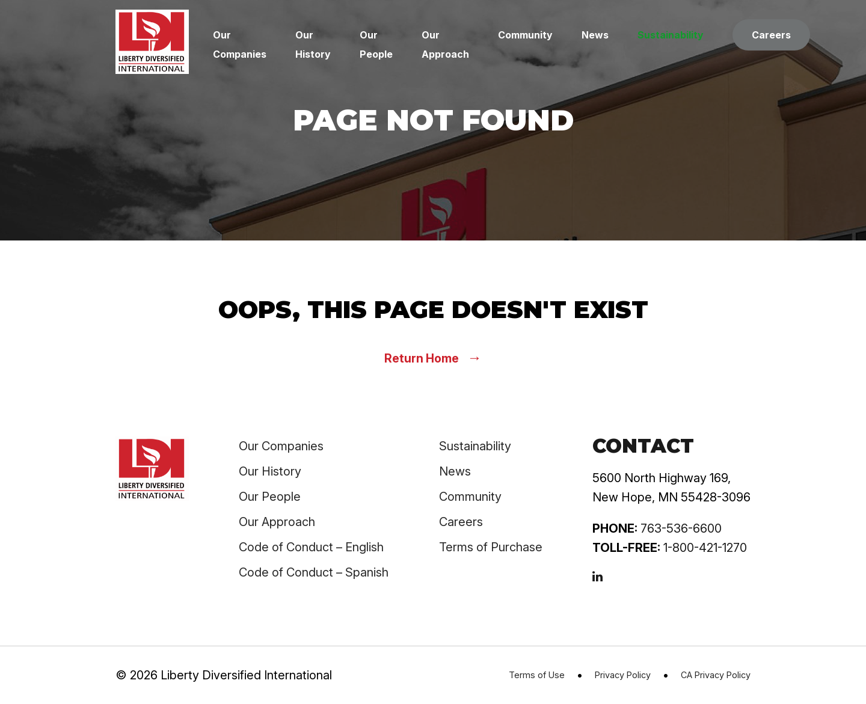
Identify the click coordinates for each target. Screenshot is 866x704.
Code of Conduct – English (311, 547)
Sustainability (670, 35)
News (595, 35)
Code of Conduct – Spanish (313, 572)
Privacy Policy (623, 675)
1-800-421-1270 (705, 547)
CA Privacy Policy (716, 675)
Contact (643, 446)
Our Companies (281, 446)
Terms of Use (537, 675)
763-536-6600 (681, 528)
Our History (270, 471)
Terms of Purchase (490, 547)
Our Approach (277, 522)
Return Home (433, 357)
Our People (270, 496)
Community (525, 35)
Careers (771, 35)
